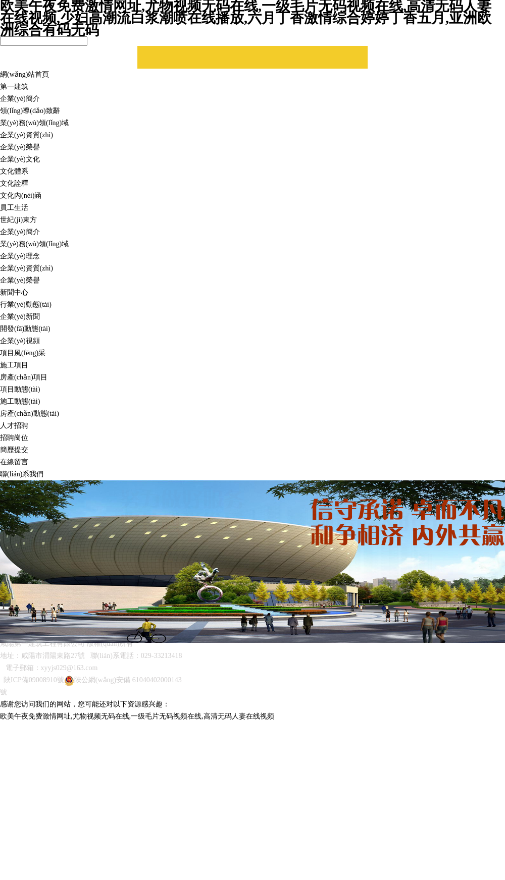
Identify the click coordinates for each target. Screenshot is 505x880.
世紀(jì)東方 (18, 220)
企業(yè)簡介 (20, 98)
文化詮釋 (14, 183)
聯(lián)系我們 (21, 474)
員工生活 (14, 207)
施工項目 (14, 365)
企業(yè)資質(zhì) (26, 135)
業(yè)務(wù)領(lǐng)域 (34, 123)
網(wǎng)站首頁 (24, 74)
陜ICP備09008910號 (34, 680)
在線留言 (14, 462)
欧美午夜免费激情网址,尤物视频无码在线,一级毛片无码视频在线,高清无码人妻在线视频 (137, 716)
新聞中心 (14, 292)
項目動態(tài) (20, 389)
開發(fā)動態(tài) (25, 329)
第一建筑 (14, 86)
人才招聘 (14, 425)
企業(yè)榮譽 (20, 147)
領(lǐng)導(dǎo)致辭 (30, 111)
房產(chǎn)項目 (23, 377)
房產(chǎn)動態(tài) (29, 413)
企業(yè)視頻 (20, 341)
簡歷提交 (14, 450)
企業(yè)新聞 (20, 316)
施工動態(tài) (20, 401)
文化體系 (14, 171)
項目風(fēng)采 (22, 353)
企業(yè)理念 (20, 256)
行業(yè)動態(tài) (26, 304)
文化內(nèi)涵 (20, 195)
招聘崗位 (14, 438)
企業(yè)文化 (20, 159)
